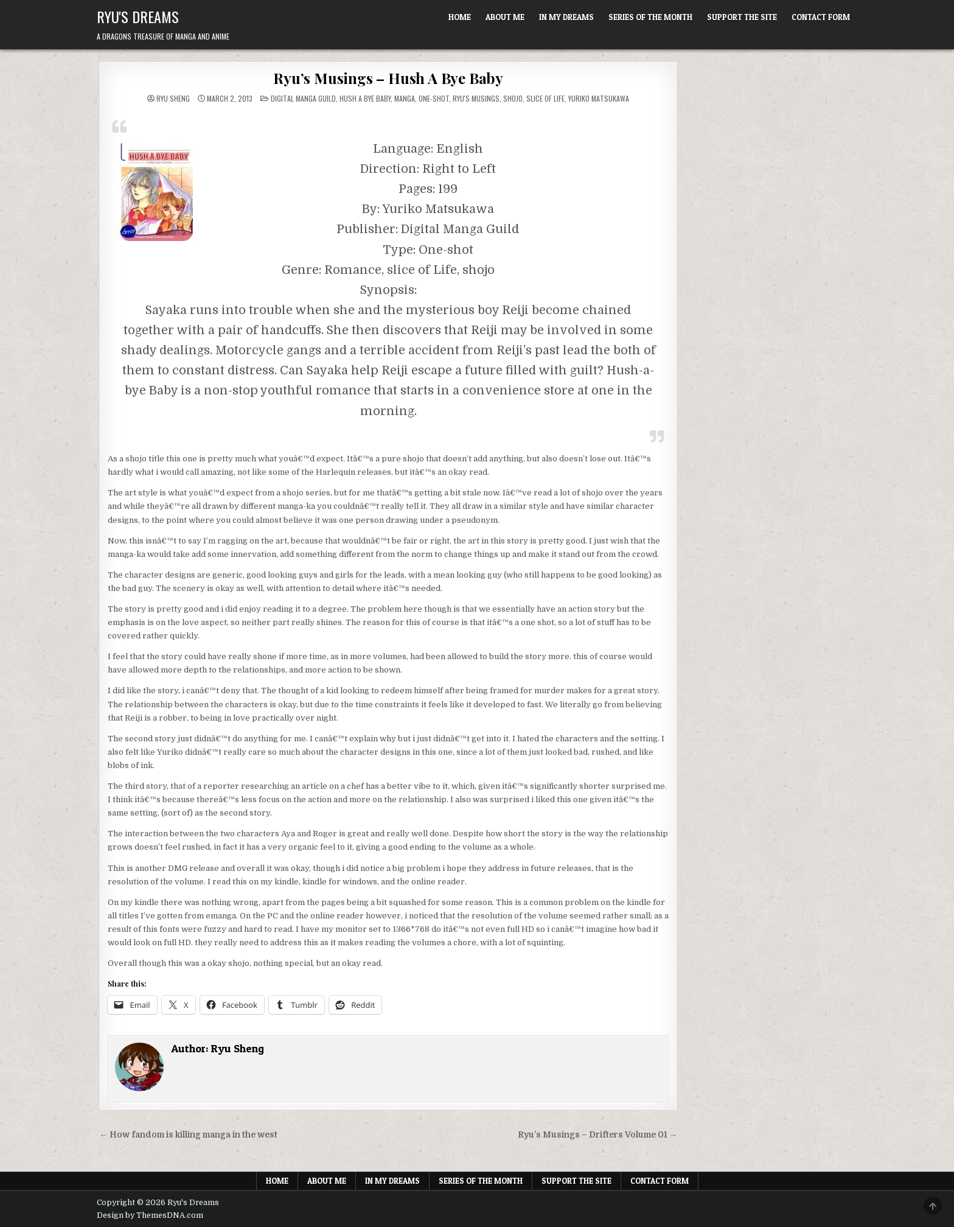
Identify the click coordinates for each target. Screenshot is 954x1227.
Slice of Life (545, 98)
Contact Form (821, 17)
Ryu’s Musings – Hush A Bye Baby (388, 78)
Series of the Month (650, 17)
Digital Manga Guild (303, 98)
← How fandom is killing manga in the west (188, 1134)
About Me (505, 17)
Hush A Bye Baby (365, 98)
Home (459, 17)
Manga (404, 98)
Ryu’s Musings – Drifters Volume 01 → (598, 1134)
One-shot (434, 98)
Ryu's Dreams (138, 16)
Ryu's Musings (476, 98)
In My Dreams (566, 17)
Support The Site (742, 17)
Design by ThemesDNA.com (150, 1215)
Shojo (513, 98)
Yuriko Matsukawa (598, 98)
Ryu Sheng (173, 98)
